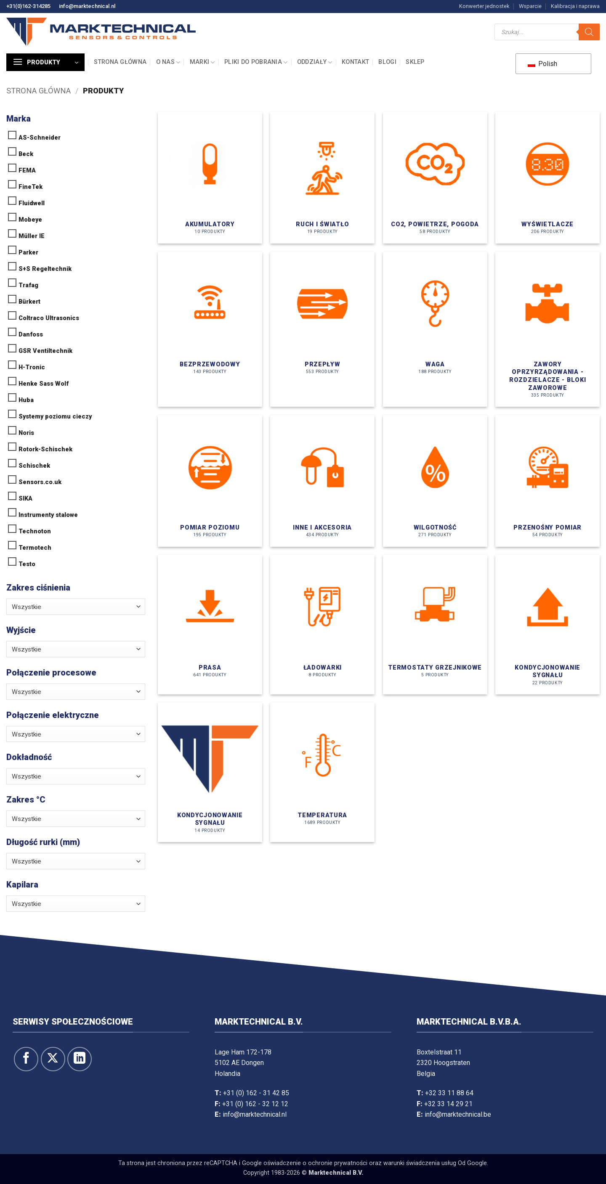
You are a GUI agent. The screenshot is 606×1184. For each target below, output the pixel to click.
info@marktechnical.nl (87, 6)
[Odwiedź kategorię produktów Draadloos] (210, 329)
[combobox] (75, 607)
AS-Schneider (40, 137)
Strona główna (120, 62)
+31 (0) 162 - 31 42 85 (256, 1093)
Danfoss (31, 334)
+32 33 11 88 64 (449, 1093)
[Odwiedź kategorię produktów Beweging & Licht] (322, 178)
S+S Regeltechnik (45, 269)
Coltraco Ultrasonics (49, 318)
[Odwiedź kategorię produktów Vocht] (435, 481)
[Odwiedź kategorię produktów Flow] (322, 329)
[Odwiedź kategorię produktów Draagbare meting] (547, 481)
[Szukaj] (589, 32)
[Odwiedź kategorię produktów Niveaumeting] (210, 481)
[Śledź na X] (53, 1059)
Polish (542, 64)
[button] (45, 62)
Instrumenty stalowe (48, 515)
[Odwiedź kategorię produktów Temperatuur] (322, 772)
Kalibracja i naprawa (575, 6)
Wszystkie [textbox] (26, 607)
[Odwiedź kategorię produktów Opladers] (322, 624)
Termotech (35, 547)
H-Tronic (32, 367)
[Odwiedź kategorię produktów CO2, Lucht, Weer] (435, 178)
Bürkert (29, 301)
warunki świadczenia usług (419, 1163)
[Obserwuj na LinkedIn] (79, 1059)
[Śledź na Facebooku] (26, 1059)
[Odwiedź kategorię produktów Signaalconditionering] (547, 624)
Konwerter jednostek (484, 6)
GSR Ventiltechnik (45, 351)
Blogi (387, 62)
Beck (26, 154)
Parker (28, 252)
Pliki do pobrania (255, 62)
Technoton (35, 531)
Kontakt (355, 62)
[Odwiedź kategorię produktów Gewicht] (435, 329)
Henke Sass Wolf (44, 383)
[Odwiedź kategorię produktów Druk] (210, 624)
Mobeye (30, 219)
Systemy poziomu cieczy (55, 416)
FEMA (27, 170)
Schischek (34, 465)
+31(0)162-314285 (28, 6)
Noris (26, 433)
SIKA (25, 498)
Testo (27, 564)
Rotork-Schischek (45, 449)
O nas (168, 62)
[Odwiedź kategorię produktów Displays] (547, 178)
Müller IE (32, 236)
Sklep (415, 62)
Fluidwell (32, 203)
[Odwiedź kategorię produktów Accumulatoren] (210, 178)
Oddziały (314, 62)
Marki (202, 62)
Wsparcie (530, 6)
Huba (26, 400)
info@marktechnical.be (458, 1114)
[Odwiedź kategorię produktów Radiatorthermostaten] (435, 624)
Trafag (28, 285)
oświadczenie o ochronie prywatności (315, 1163)
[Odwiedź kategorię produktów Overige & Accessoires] (322, 481)
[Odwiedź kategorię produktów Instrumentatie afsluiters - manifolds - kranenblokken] (547, 329)
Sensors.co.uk (40, 482)
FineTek (31, 187)
